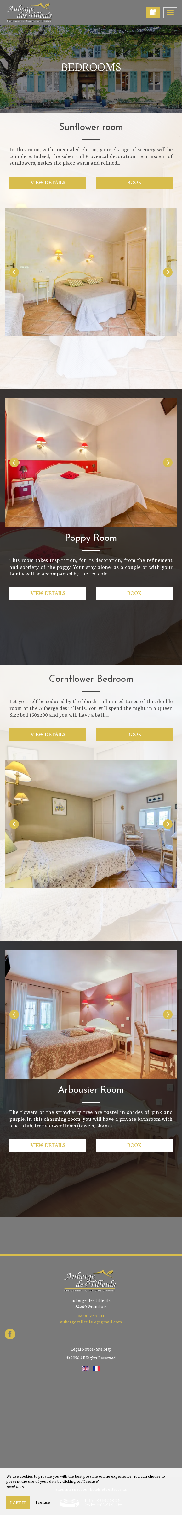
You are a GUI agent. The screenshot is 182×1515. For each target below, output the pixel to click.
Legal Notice (82, 1349)
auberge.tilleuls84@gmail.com (91, 1322)
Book (134, 181)
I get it (18, 1502)
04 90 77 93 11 (91, 1316)
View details (48, 181)
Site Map (103, 1349)
